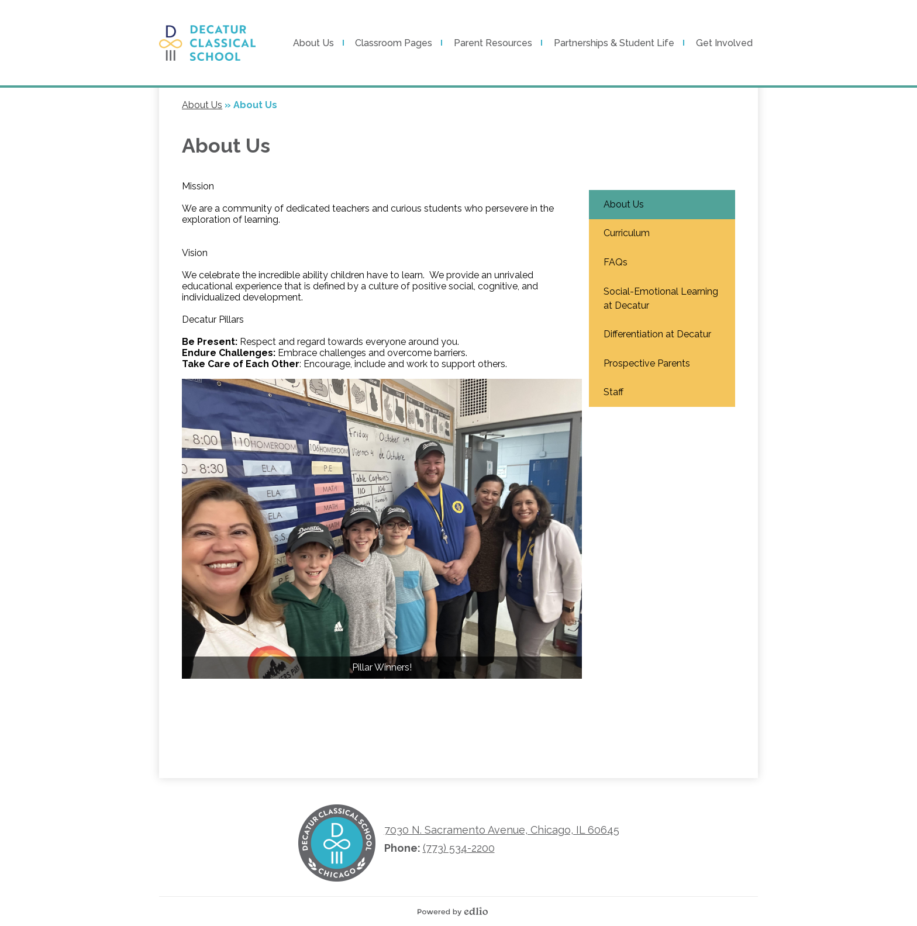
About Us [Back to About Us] (202, 104)
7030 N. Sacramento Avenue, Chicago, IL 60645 (501, 830)
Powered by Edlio (456, 911)
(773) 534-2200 (459, 848)
